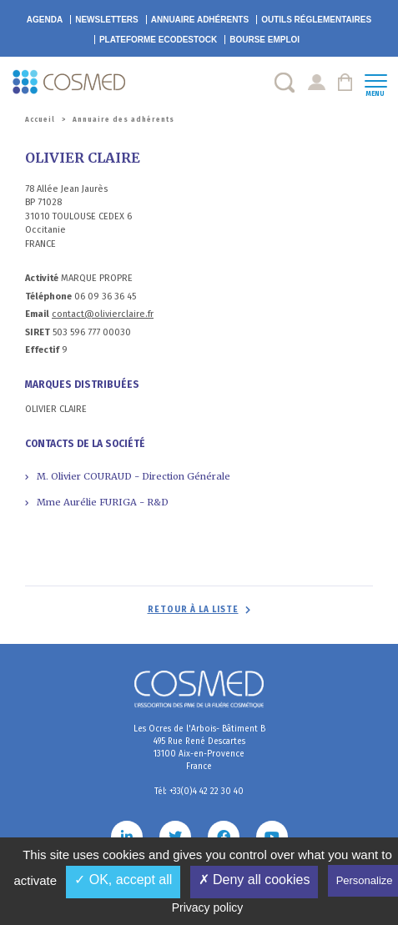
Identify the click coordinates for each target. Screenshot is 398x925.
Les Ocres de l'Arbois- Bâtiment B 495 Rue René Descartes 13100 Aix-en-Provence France (199, 748)
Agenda (45, 19)
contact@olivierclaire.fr (103, 314)
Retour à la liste (193, 610)
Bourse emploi (264, 39)
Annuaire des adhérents (123, 119)
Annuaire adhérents (200, 19)
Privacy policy (208, 907)
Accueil (40, 119)
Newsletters (107, 19)
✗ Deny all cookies (254, 879)
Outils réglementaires (316, 19)
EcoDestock (158, 39)
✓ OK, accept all (123, 879)
